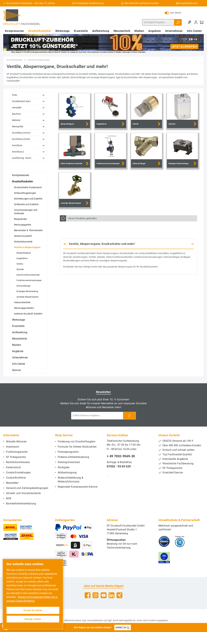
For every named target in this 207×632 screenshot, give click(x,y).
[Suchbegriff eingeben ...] (158, 22)
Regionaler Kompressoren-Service (77, 486)
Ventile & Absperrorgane (27, 247)
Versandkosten (95, 620)
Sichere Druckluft (23, 236)
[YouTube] (103, 595)
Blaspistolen (20, 219)
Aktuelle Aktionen (16, 441)
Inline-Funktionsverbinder (28, 275)
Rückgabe (63, 467)
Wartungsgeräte (22, 224)
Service (16, 370)
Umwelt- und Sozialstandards (23, 493)
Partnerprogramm (68, 451)
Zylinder (20, 269)
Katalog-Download (69, 462)
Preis (28, 95)
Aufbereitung (19, 332)
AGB (8, 498)
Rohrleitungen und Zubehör (28, 198)
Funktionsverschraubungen (29, 280)
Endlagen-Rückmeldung (27, 291)
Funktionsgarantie (16, 451)
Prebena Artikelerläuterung (73, 457)
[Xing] (119, 595)
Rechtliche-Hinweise (18, 462)
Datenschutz (13, 467)
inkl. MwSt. (173, 12)
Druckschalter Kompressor (28, 187)
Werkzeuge (18, 319)
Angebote (17, 351)
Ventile (19, 264)
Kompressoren (20, 175)
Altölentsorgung (67, 472)
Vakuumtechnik (22, 302)
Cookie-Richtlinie (16, 477)
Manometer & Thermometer (28, 230)
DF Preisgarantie (16, 457)
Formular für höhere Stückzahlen (77, 446)
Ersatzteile (18, 326)
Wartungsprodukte (24, 308)
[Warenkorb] (202, 22)
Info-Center (18, 363)
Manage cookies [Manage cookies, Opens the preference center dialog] (33, 619)
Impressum (12, 446)
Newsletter (12, 482)
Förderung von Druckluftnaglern (76, 441)
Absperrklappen (23, 253)
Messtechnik (19, 338)
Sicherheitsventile (23, 241)
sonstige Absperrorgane (27, 297)
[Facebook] (87, 595)
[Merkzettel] (190, 22)
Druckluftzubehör (22, 181)
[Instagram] (95, 595)
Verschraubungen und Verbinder (25, 212)
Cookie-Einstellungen (18, 472)
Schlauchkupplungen (25, 193)
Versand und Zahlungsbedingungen (27, 488)
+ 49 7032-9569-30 (121, 456)
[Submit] (129, 415)
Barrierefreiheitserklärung (21, 503)
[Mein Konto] (196, 22)
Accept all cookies (32, 610)
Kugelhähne (21, 258)
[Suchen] (178, 22)
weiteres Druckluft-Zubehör (28, 313)
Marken (16, 344)
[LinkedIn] (111, 595)
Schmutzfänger (23, 286)
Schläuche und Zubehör (26, 204)
